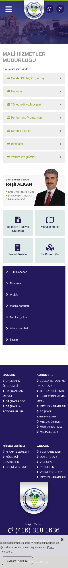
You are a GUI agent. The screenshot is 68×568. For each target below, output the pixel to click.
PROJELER (45, 466)
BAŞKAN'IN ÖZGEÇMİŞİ (21, 192)
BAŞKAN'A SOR (16, 199)
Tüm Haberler (16, 271)
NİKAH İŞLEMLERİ (16, 451)
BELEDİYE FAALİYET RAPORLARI (52, 383)
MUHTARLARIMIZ (49, 426)
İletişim (12, 339)
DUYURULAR (47, 456)
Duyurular (14, 283)
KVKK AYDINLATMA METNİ (51, 398)
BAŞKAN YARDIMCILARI (46, 414)
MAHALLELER (47, 431)
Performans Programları (24, 117)
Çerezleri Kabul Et (17, 560)
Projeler (12, 294)
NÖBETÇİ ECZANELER (11, 459)
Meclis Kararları (17, 305)
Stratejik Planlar (19, 130)
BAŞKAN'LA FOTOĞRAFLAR (13, 409)
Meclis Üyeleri (16, 317)
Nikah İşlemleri (17, 328)
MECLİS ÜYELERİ (49, 421)
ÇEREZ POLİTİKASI (51, 390)
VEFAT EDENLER (49, 472)
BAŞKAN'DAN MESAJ (20, 195)
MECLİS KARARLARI (51, 406)
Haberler (14, 91)
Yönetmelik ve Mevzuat (24, 104)
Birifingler (15, 143)
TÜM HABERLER (49, 451)
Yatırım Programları (21, 157)
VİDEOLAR (45, 461)
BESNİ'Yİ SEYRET (16, 466)
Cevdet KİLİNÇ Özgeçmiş (25, 78)
